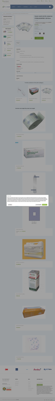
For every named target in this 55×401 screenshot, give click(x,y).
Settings (10, 204)
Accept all (44, 204)
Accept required (38, 204)
